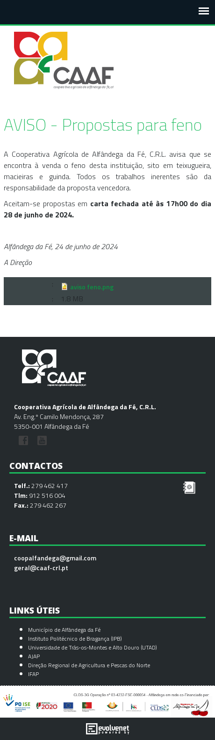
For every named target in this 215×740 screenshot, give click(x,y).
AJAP (34, 656)
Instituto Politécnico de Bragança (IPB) (75, 638)
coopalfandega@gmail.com (55, 558)
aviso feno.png (92, 286)
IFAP (33, 674)
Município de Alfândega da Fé (64, 629)
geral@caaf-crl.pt (41, 567)
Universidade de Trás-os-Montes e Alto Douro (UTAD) (92, 647)
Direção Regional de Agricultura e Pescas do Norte (89, 665)
